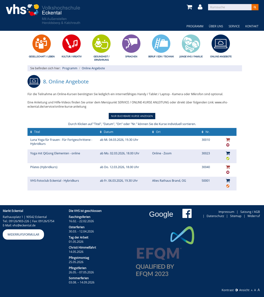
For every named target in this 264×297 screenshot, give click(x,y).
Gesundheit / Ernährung (101, 58)
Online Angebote (221, 56)
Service (234, 26)
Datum (106, 132)
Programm (194, 26)
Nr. (206, 132)
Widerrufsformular (23, 234)
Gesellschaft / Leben (42, 56)
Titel (35, 132)
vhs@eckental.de (24, 225)
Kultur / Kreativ (72, 56)
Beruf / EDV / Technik (161, 56)
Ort (156, 132)
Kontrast (230, 290)
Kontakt (251, 26)
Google (161, 214)
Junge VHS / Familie (191, 56)
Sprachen (131, 56)
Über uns (216, 26)
